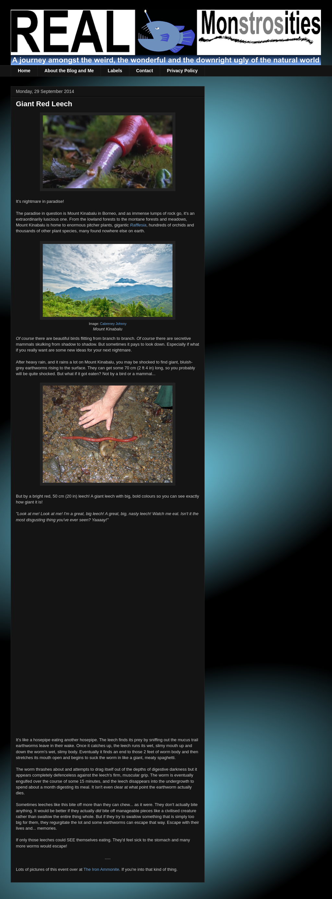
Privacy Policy (182, 70)
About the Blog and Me (69, 70)
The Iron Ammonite (101, 869)
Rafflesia (138, 225)
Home (24, 70)
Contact (144, 70)
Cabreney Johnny (113, 324)
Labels (115, 70)
